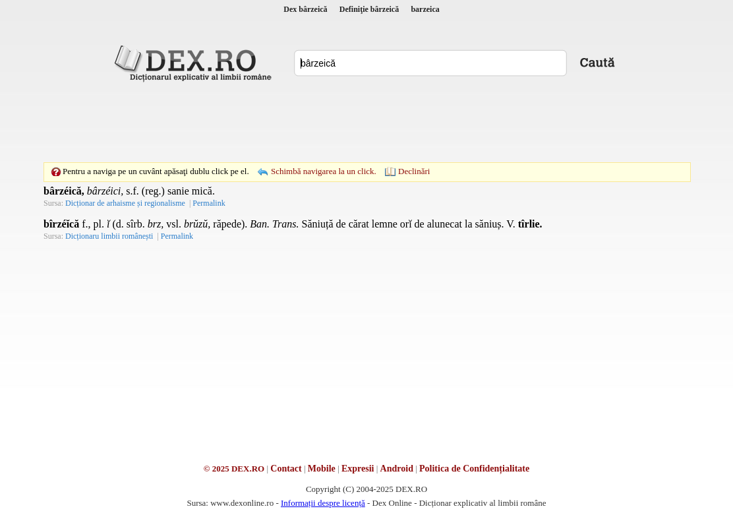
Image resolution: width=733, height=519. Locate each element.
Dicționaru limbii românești (109, 236)
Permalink (208, 203)
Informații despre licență (323, 503)
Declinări (414, 171)
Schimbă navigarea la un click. (323, 171)
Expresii (357, 468)
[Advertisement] (366, 122)
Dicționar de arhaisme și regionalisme (125, 203)
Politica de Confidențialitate (474, 468)
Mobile (322, 468)
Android (396, 468)
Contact (285, 468)
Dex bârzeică (305, 9)
